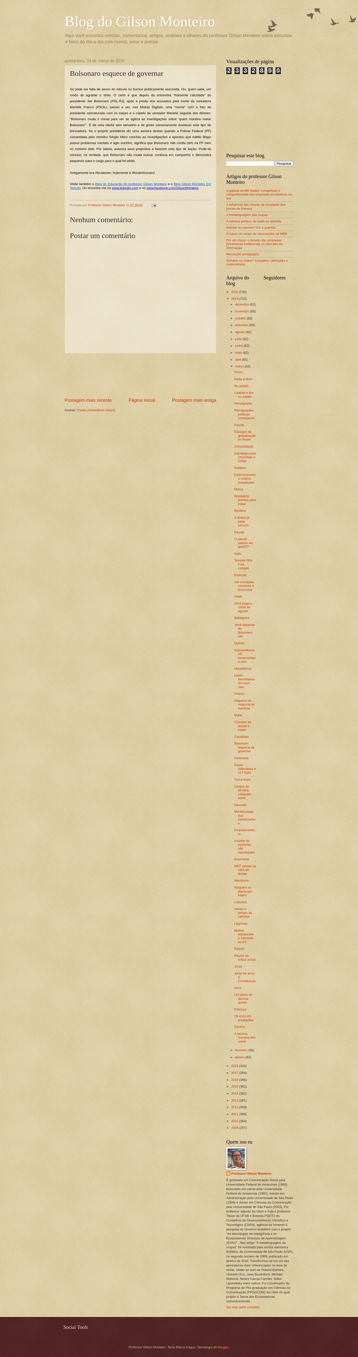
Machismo (241, 880)
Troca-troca (242, 779)
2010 (235, 1121)
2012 (235, 1107)
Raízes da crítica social (245, 957)
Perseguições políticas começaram (244, 414)
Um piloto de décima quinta (243, 998)
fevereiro (241, 1050)
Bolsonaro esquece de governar (244, 747)
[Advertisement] (140, 375)
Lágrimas (240, 923)
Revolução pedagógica (242, 254)
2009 (235, 1128)
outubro (241, 318)
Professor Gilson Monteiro (251, 1173)
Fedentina (241, 758)
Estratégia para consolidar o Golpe (245, 457)
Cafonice (240, 902)
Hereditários (242, 668)
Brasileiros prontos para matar (245, 500)
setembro (242, 325)
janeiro (240, 1057)
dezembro (242, 304)
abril (238, 359)
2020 (235, 292)
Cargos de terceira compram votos (242, 792)
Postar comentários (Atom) (96, 410)
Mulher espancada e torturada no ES (244, 936)
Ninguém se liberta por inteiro (243, 891)
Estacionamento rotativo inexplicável (244, 478)
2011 (235, 1114)
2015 (235, 1086)
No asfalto (241, 386)
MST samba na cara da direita (245, 870)
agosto (240, 332)
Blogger (223, 1347)
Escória (239, 1027)
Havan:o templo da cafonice (243, 912)
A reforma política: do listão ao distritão (253, 221)
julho (239, 339)
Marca (238, 489)
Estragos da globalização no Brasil (245, 435)
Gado (238, 596)
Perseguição (243, 403)
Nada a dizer (243, 379)
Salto (237, 553)
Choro (238, 372)
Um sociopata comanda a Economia (244, 586)
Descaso (240, 805)
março (240, 366)
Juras (238, 966)
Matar (238, 715)
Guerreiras (241, 859)
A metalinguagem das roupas (247, 215)
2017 (235, 1073)
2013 (235, 1100)
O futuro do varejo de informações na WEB (256, 234)
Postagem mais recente (88, 400)
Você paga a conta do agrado (243, 607)
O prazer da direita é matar (242, 726)
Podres (239, 694)
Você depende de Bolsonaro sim (244, 630)
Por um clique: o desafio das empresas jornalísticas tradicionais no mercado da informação (254, 244)
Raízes (239, 949)
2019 (235, 299)
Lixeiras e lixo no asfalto (244, 394)
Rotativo (240, 468)
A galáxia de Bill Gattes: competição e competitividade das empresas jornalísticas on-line (259, 194)
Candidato (241, 737)
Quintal (239, 643)
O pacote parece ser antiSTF (243, 543)
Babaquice (241, 618)
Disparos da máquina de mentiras (244, 704)
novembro (242, 311)
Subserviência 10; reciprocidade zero (244, 655)
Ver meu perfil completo (243, 1307)
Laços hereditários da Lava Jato (244, 681)
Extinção (240, 575)
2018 (235, 1066)
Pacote (239, 425)
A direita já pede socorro (241, 521)
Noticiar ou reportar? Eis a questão (251, 227)
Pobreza (240, 1009)
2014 (235, 1093)
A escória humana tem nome (245, 1037)
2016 (235, 1080)
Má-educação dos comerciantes (244, 817)
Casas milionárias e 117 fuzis (245, 768)
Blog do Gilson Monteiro (140, 21)
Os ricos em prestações (244, 1018)
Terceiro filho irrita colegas (243, 564)
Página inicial (142, 400)
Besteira (240, 510)
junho (239, 346)
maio (239, 352)
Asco (237, 988)
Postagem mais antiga (194, 400)
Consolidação (244, 446)
